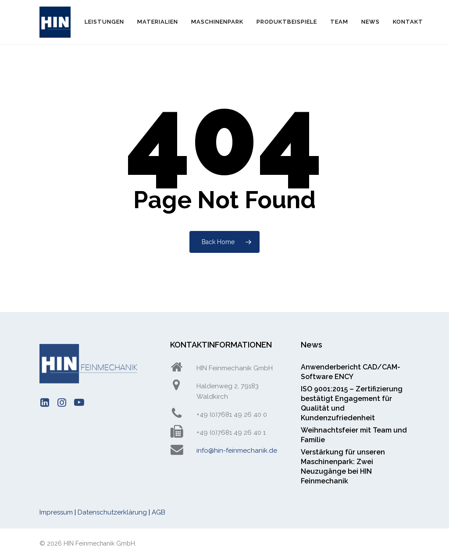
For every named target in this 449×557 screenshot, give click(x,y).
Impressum (56, 512)
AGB (158, 512)
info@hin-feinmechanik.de (236, 450)
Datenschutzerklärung (112, 512)
